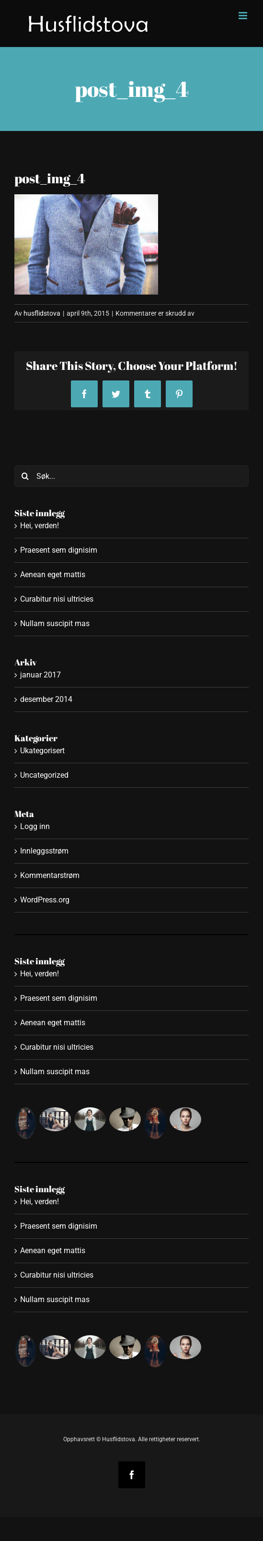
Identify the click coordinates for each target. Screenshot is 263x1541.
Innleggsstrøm (44, 850)
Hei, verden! (39, 525)
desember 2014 (46, 699)
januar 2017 (40, 674)
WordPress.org (44, 899)
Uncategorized (44, 775)
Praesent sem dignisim (58, 550)
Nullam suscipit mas (55, 623)
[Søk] (25, 476)
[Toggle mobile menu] (244, 16)
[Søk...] (131, 476)
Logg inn (35, 826)
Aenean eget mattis (52, 574)
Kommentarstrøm (50, 875)
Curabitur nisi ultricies (56, 599)
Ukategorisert (42, 750)
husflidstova (41, 313)
